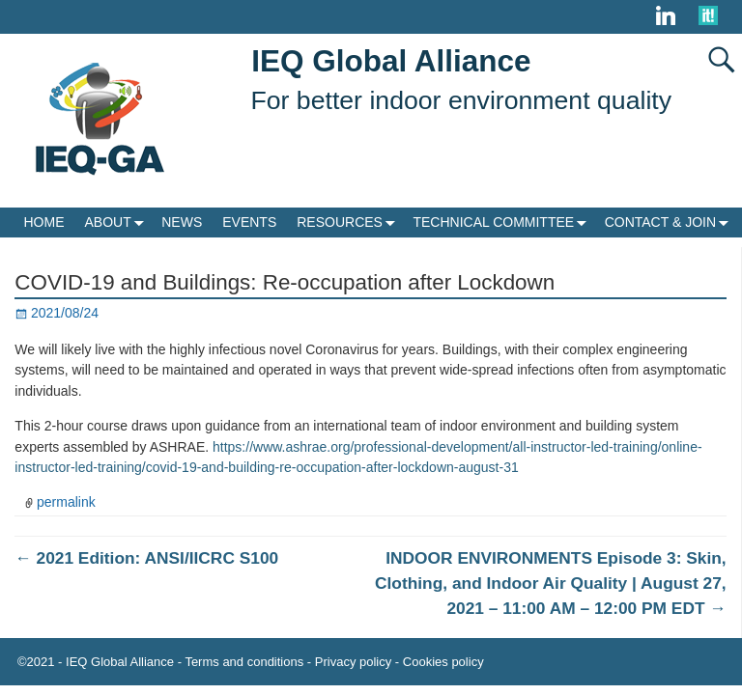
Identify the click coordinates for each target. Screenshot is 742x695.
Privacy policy (353, 661)
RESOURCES (350, 222)
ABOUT (118, 222)
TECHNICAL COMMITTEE (503, 222)
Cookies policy (443, 661)
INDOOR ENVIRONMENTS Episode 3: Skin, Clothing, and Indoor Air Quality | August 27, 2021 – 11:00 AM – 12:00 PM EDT (551, 583)
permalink (66, 502)
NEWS (181, 222)
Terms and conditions (244, 661)
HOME (44, 222)
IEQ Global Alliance (390, 60)
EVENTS (249, 222)
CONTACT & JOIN (670, 222)
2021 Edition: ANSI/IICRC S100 (146, 558)
